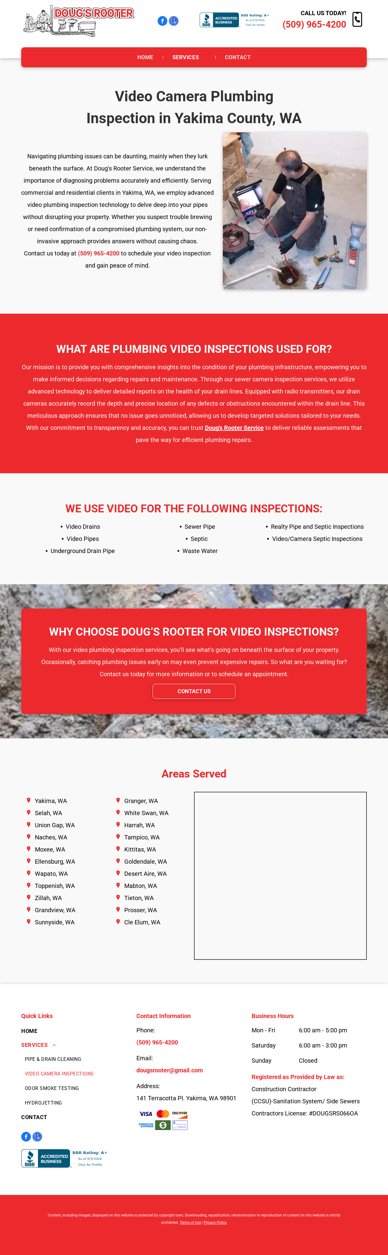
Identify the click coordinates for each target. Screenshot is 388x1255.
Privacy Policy (215, 1222)
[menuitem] (145, 57)
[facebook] (162, 21)
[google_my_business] (174, 21)
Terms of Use (190, 1222)
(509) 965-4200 (314, 24)
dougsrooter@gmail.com (169, 1070)
